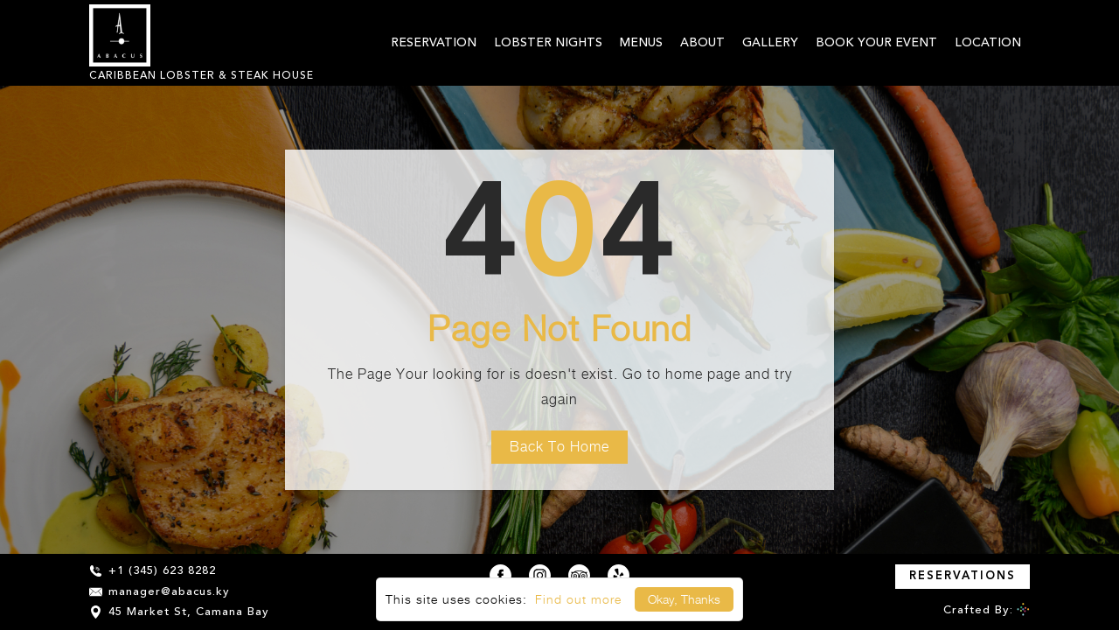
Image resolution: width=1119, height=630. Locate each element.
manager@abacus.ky (159, 592)
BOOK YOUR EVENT (876, 43)
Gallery (770, 43)
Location (988, 43)
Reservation (433, 43)
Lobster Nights (548, 43)
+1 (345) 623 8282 (152, 571)
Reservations (962, 576)
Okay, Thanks (684, 599)
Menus (641, 43)
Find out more (578, 599)
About (702, 43)
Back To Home (559, 446)
